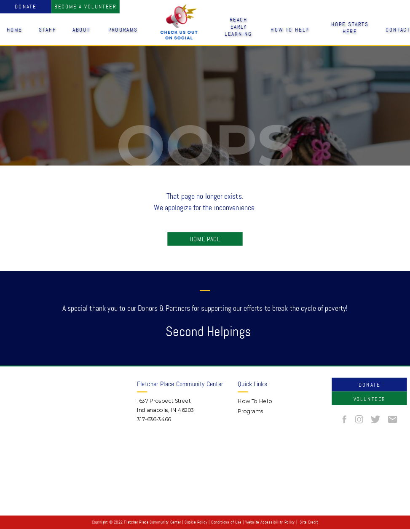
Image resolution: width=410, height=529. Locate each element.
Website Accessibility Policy (270, 522)
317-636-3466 (154, 419)
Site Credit (309, 522)
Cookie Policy (196, 522)
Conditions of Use (226, 522)
